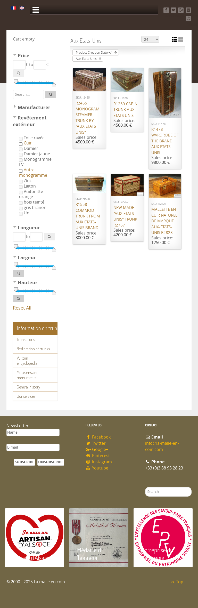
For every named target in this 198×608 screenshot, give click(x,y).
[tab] (35, 56)
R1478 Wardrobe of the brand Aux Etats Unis (165, 141)
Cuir (28, 143)
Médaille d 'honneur (89, 554)
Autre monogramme (33, 172)
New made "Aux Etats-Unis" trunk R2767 (125, 216)
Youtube (97, 468)
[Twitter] (173, 10)
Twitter (96, 443)
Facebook (98, 437)
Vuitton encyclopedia (27, 360)
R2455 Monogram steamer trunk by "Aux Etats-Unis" (88, 118)
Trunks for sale (28, 339)
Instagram (99, 461)
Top (176, 581)
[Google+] (181, 10)
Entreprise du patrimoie (157, 554)
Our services (26, 396)
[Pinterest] (188, 10)
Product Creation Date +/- (94, 52)
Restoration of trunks (33, 348)
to (31, 64)
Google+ (97, 449)
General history (28, 387)
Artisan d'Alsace (31, 558)
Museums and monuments (27, 375)
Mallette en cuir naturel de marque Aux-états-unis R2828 (164, 221)
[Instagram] (188, 18)
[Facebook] (166, 10)
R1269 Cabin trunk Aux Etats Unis (125, 110)
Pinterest (98, 455)
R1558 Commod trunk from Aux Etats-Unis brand (88, 216)
